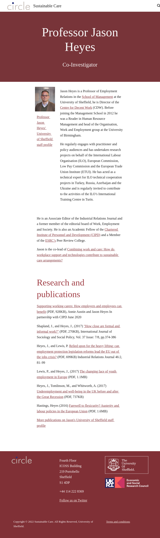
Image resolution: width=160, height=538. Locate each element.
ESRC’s (50, 240)
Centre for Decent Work (76, 107)
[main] (80, 46)
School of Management (97, 97)
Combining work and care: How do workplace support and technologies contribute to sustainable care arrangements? (78, 255)
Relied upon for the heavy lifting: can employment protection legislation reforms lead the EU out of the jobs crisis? (78, 351)
